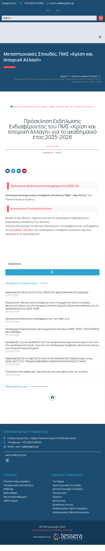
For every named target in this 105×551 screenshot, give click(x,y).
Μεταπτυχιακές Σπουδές (30, 60)
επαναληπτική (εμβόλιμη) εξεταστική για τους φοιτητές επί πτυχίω (46, 377)
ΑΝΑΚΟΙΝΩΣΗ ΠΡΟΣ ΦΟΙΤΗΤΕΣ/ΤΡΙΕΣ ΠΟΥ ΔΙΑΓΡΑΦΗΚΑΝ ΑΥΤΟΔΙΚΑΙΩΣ (47, 298)
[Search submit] (100, 18)
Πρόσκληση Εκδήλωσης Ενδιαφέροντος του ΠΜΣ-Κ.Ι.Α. (37, 325)
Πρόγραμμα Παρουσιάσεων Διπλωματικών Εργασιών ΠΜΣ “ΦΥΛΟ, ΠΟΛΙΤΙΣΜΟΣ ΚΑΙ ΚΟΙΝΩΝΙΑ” (52, 336)
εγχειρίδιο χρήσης (21, 236)
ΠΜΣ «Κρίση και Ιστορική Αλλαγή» (72, 113)
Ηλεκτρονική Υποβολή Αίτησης (31, 215)
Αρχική (63, 82)
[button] (100, 43)
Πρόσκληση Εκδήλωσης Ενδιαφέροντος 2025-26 (45, 192)
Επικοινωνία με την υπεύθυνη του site (52, 536)
